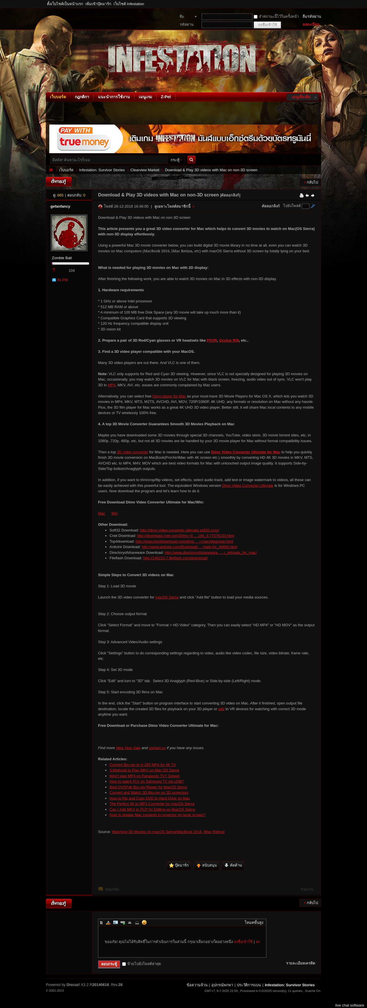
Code (137, 922)
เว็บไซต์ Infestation (129, 4)
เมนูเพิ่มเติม (301, 97)
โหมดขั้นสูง (254, 922)
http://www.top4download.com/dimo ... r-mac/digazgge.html (184, 541)
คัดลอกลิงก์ (271, 206)
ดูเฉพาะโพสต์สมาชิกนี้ (173, 206)
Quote (130, 922)
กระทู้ (175, 160)
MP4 (112, 385)
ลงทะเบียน (310, 24)
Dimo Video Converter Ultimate (248, 485)
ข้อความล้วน (197, 985)
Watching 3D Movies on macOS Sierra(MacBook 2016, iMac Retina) (168, 832)
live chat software (349, 1005)
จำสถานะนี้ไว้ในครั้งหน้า (276, 16)
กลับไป (312, 182)
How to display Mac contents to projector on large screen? (158, 815)
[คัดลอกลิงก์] (230, 195)
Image (115, 922)
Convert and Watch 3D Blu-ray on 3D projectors (149, 792)
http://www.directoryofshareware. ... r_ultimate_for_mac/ (211, 552)
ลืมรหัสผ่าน (311, 16)
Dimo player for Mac (169, 396)
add (221, 709)
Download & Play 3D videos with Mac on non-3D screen (211, 170)
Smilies (144, 922)
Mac (101, 513)
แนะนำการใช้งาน (114, 96)
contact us (157, 748)
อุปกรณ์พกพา (222, 985)
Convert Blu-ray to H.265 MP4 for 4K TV (143, 765)
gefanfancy (60, 206)
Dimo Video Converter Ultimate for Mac (245, 452)
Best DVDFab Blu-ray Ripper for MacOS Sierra (148, 787)
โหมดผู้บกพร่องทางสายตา (319, 4)
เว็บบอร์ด (58, 96)
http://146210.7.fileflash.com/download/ (175, 558)
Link (123, 922)
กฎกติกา (82, 96)
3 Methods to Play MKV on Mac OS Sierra (144, 770)
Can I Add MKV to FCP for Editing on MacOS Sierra (152, 809)
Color (108, 922)
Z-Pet (166, 96)
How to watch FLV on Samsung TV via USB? (147, 781)
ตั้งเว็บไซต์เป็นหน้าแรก (65, 4)
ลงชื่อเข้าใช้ (243, 942)
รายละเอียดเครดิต (300, 963)
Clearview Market (144, 170)
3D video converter (132, 452)
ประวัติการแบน (249, 985)
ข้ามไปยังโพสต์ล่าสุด (141, 964)
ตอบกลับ (112, 889)
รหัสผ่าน (187, 24)
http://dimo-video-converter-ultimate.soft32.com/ (179, 530)
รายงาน (307, 889)
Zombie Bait (62, 258)
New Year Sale (128, 748)
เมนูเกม (145, 96)
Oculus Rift (229, 340)
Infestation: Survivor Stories (51, 170)
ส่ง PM (62, 280)
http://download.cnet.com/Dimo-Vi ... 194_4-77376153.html (185, 535)
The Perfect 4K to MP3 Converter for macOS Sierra (152, 804)
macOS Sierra (167, 597)
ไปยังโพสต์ (292, 206)
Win (114, 513)
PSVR (212, 340)
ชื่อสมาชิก (184, 17)
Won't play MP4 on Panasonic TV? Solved (144, 776)
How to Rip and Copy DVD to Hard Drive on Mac (150, 798)
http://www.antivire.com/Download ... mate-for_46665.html (189, 547)
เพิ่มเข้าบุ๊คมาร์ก (98, 4)
